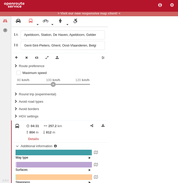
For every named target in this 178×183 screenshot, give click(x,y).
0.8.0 (5, 180)
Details (33, 139)
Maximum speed (34, 73)
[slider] (53, 84)
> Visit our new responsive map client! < (89, 13)
